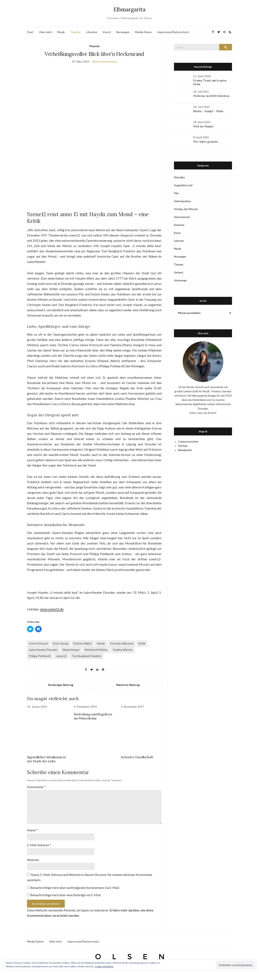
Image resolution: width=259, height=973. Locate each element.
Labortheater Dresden (43, 649)
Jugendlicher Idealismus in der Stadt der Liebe (46, 759)
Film (176, 193)
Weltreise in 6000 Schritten (211, 96)
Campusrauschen (188, 441)
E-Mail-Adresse (39, 845)
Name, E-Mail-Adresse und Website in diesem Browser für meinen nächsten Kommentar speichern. (89, 877)
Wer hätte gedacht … (206, 141)
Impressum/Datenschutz (173, 32)
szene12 (61, 656)
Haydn (101, 643)
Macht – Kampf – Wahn (208, 111)
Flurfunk (183, 445)
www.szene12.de (52, 609)
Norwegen (123, 32)
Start (30, 32)
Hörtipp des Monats (186, 209)
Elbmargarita (129, 9)
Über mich (45, 32)
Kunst (107, 32)
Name (32, 830)
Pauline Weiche (123, 649)
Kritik (141, 643)
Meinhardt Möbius (96, 649)
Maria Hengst (71, 649)
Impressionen (182, 217)
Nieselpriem (185, 450)
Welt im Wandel (203, 126)
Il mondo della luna (121, 643)
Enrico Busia (60, 643)
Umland (178, 272)
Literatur (91, 32)
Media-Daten (143, 32)
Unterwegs (180, 280)
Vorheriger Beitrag (60, 685)
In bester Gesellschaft (137, 757)
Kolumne (179, 225)
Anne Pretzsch (38, 643)
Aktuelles (179, 177)
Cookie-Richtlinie (104, 966)
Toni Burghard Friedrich (86, 656)
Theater (75, 32)
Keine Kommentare (104, 61)
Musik (61, 32)
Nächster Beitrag (128, 685)
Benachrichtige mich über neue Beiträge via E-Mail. (65, 895)
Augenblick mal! (183, 185)
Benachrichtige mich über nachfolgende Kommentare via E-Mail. (75, 887)
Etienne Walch (82, 643)
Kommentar (36, 787)
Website (33, 860)
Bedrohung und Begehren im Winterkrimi (93, 716)
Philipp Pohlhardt (40, 656)
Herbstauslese (182, 201)
